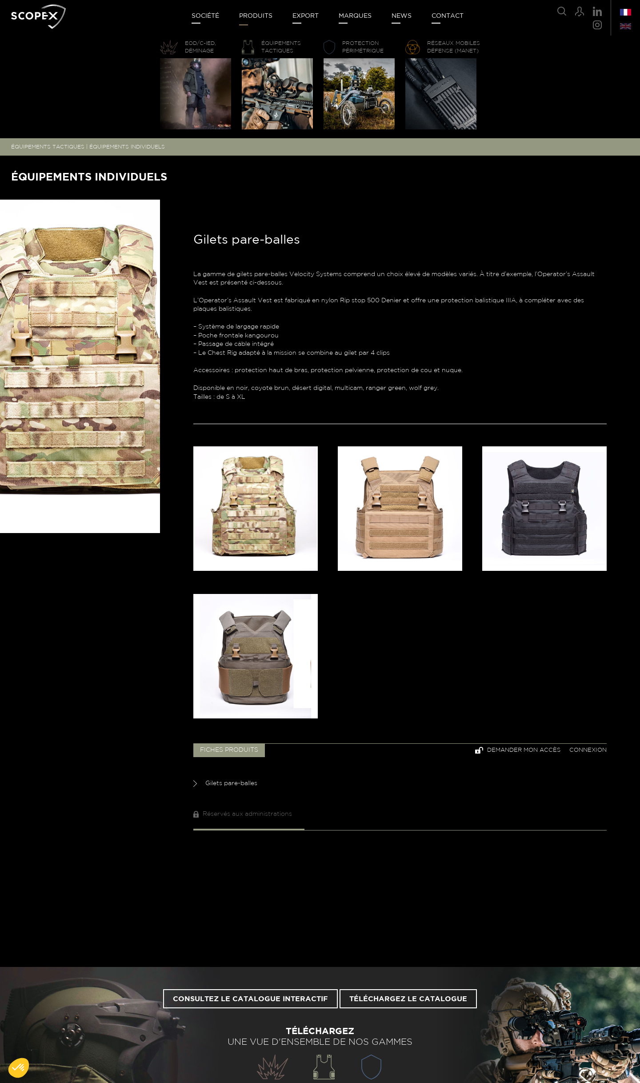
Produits (255, 16)
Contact (448, 16)
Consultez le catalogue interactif (250, 999)
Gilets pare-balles (225, 783)
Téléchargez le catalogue (408, 999)
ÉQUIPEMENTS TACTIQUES (47, 146)
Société (205, 16)
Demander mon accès (517, 750)
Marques (355, 16)
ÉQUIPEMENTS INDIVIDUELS (127, 146)
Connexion (588, 750)
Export (305, 16)
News (402, 16)
